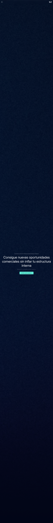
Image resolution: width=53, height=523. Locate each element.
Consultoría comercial (18, 253)
